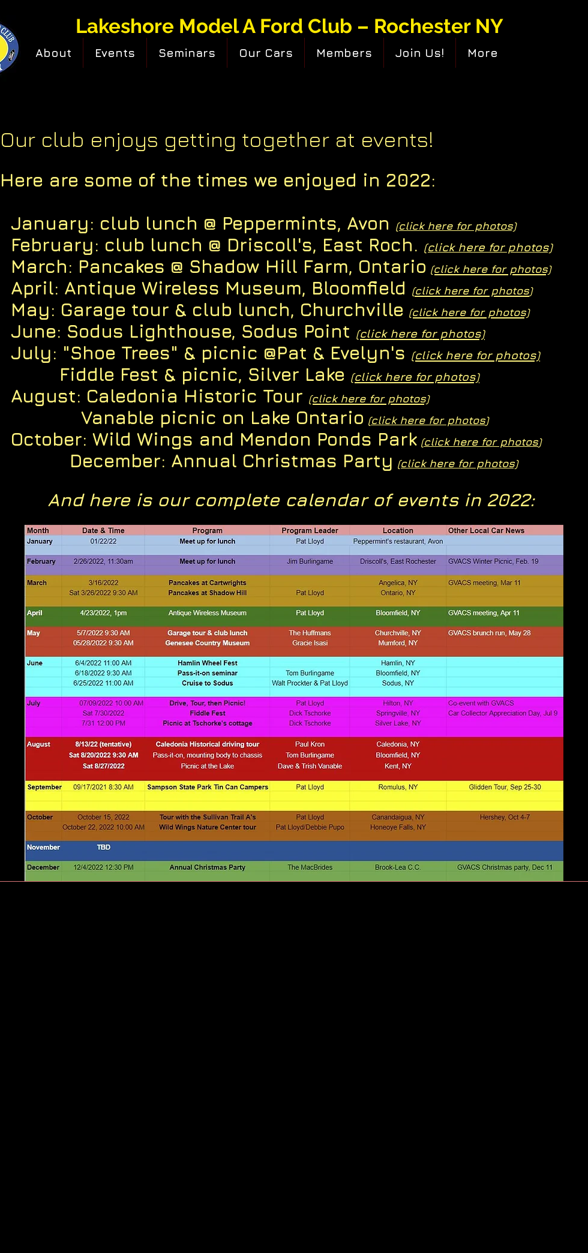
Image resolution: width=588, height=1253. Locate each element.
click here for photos (428, 420)
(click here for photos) (457, 463)
